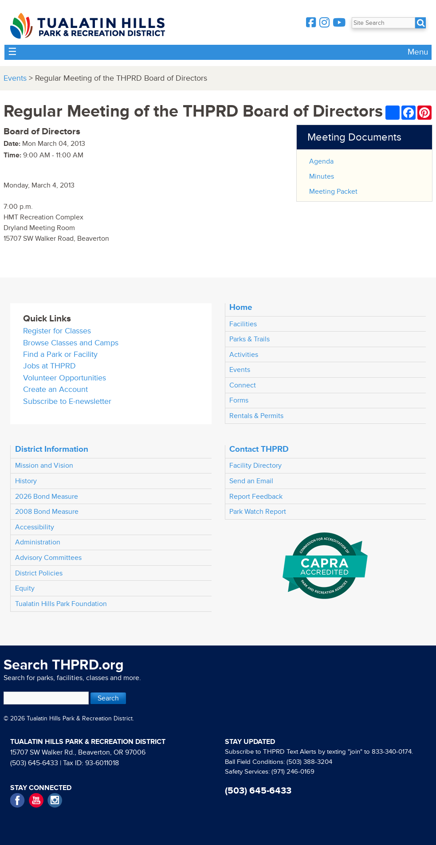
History (26, 481)
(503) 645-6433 (34, 763)
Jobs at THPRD (49, 366)
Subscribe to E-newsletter (67, 401)
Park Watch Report (257, 511)
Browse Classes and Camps (70, 343)
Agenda (321, 161)
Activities (243, 354)
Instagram (54, 800)
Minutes (321, 176)
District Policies (39, 573)
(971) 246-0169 (292, 771)
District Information (51, 449)
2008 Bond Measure (47, 511)
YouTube (36, 800)
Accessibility (34, 527)
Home (240, 307)
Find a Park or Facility (60, 354)
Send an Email (251, 481)
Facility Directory (255, 465)
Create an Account (55, 389)
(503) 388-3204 (309, 762)
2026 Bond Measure (46, 496)
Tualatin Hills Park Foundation (61, 603)
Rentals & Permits (256, 415)
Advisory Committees (48, 557)
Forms (238, 400)
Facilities (243, 324)
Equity (25, 588)
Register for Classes (57, 331)
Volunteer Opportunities (64, 378)
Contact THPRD (259, 449)
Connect (242, 385)
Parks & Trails (249, 339)
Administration (37, 542)
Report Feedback (256, 496)
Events (15, 78)
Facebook (17, 800)
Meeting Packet (333, 191)
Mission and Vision (44, 465)
